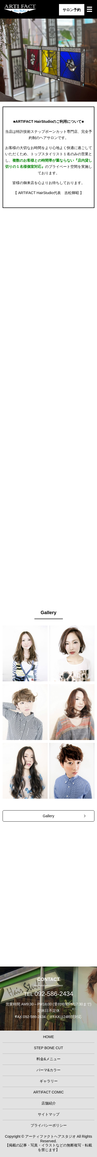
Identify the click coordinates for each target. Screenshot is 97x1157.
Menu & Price (48, 458)
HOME (48, 1037)
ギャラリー (49, 1081)
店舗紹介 (48, 1103)
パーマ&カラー (48, 1070)
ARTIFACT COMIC (48, 1092)
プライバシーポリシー (49, 1125)
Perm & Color (48, 574)
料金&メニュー (48, 1059)
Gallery (48, 816)
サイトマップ (48, 1114)
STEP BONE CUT (48, 341)
